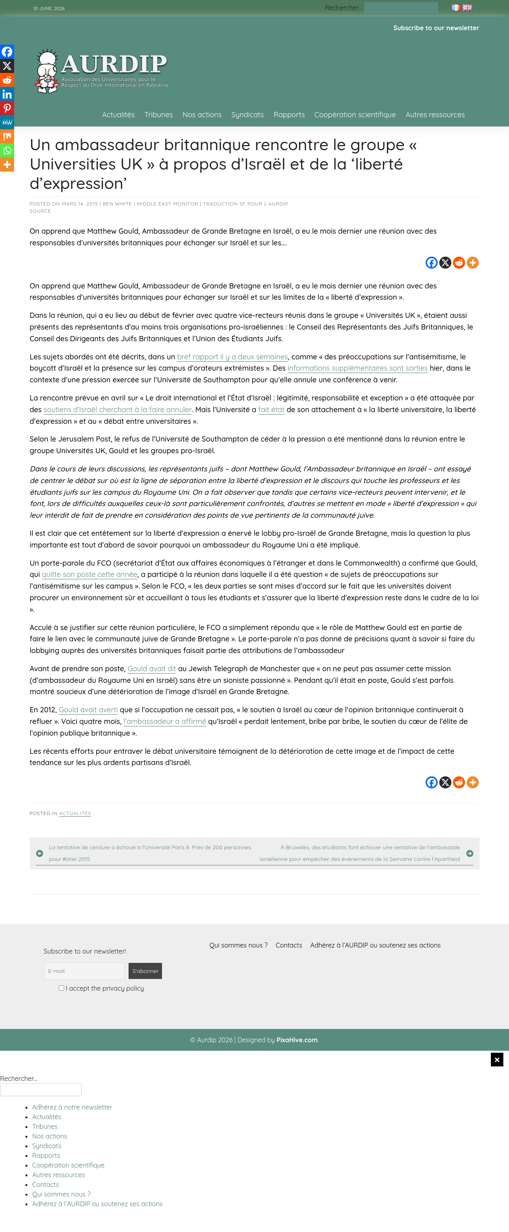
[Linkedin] (7, 94)
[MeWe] (7, 122)
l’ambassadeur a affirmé (165, 721)
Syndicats (247, 114)
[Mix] (7, 136)
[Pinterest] (7, 108)
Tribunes (158, 114)
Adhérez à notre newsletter (72, 1107)
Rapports (289, 114)
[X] (445, 263)
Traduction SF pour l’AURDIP (245, 204)
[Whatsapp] (7, 150)
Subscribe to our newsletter (436, 28)
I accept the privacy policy (101, 988)
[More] (473, 263)
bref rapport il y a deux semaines (232, 356)
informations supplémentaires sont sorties (358, 368)
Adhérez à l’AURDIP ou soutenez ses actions (375, 945)
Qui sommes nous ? (239, 945)
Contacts (289, 945)
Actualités (118, 114)
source (40, 211)
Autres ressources (435, 114)
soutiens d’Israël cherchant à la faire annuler (117, 409)
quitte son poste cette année (89, 574)
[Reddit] (459, 263)
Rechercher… (343, 8)
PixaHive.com (297, 1040)
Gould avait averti (88, 709)
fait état (271, 409)
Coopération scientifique (355, 114)
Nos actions (202, 114)
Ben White (117, 204)
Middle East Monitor (168, 204)
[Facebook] (432, 263)
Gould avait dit (152, 668)
